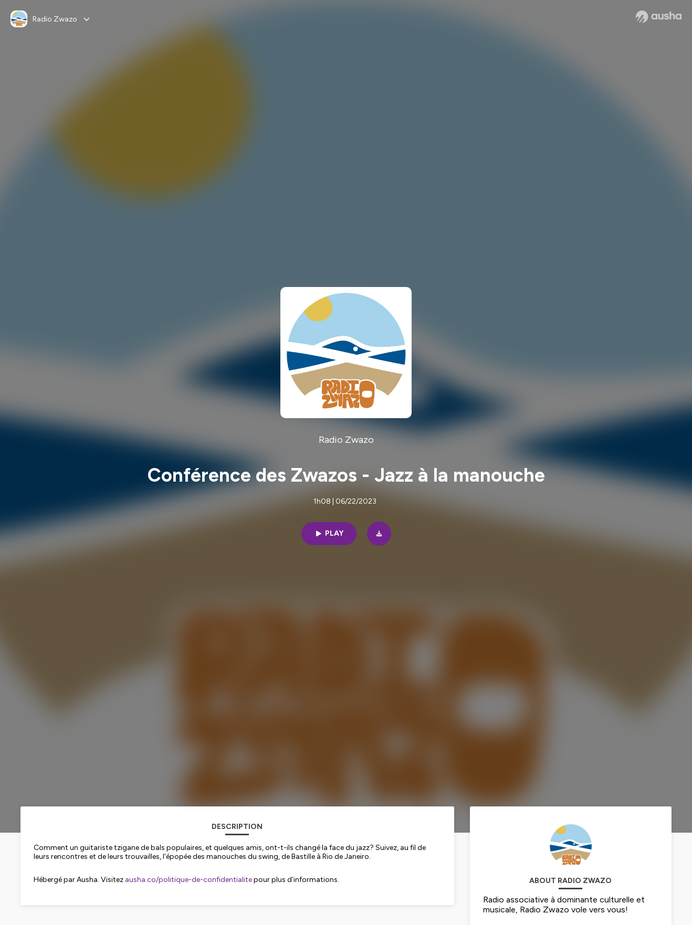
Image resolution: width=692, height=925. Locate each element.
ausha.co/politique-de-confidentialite (188, 879)
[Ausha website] (658, 16)
